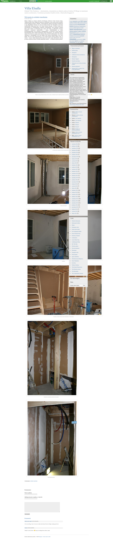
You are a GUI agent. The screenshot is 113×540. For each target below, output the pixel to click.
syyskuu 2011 (74, 211)
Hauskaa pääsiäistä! (76, 66)
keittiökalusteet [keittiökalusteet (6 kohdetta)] (76, 26)
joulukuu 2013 (75, 154)
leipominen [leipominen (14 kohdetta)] (73, 33)
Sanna (26, 527)
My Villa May (75, 244)
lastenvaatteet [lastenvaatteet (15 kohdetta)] (73, 31)
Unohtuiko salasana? (48, 1)
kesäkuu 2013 (74, 167)
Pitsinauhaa (74, 250)
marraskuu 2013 (75, 156)
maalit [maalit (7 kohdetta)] (77, 33)
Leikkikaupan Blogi (76, 242)
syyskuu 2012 (74, 186)
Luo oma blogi (91, 1)
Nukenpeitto (74, 56)
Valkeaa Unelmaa (75, 265)
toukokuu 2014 (75, 144)
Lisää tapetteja (78, 118)
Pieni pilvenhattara (75, 248)
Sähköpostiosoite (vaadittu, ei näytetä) (33, 497)
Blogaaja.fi (40, 536)
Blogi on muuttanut (76, 48)
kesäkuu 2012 (74, 192)
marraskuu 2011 (75, 207)
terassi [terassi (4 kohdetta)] (79, 41)
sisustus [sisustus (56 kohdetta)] (73, 39)
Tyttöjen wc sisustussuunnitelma (76, 129)
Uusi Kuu (74, 263)
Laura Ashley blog (75, 239)
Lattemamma (74, 237)
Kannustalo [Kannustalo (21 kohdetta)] (81, 24)
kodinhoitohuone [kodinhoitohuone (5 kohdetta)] (83, 26)
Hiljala (73, 225)
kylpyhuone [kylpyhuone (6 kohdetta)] (78, 27)
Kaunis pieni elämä (76, 229)
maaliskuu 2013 (75, 173)
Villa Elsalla (33, 8)
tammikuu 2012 (75, 202)
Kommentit (28, 518)
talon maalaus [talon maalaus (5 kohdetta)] (72, 41)
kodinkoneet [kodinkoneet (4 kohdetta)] (71, 27)
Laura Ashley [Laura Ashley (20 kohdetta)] (82, 31)
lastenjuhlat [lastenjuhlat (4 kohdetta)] (84, 29)
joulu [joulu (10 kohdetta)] (81, 23)
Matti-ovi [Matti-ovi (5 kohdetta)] (71, 34)
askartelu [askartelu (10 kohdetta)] (75, 21)
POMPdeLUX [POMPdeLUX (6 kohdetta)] (72, 36)
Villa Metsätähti (75, 271)
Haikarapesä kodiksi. (76, 223)
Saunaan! (77, 126)
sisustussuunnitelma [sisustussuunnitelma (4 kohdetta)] (80, 39)
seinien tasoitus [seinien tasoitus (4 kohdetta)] (78, 37)
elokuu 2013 (74, 163)
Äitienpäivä (74, 52)
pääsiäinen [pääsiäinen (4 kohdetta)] (71, 37)
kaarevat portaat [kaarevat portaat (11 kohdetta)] (74, 24)
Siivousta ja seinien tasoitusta (36, 17)
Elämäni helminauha (76, 221)
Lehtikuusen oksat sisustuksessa (78, 54)
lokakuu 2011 (74, 209)
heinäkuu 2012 (75, 190)
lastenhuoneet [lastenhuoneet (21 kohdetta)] (78, 29)
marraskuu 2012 (75, 181)
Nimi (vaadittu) (28, 492)
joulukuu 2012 (75, 179)
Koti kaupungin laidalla (76, 231)
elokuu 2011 (74, 213)
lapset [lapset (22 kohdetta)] (71, 29)
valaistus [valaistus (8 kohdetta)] (82, 41)
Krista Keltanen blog (76, 233)
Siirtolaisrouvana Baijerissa (77, 258)
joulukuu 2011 (75, 205)
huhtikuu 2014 (75, 146)
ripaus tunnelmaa (75, 256)
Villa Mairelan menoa (76, 269)
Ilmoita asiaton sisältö (46, 536)
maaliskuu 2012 (75, 198)
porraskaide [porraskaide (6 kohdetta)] (77, 36)
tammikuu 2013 (75, 177)
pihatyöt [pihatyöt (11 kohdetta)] (83, 34)
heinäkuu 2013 (75, 165)
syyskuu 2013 (74, 160)
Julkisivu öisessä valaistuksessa (77, 112)
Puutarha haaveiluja (76, 61)
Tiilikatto (77, 122)
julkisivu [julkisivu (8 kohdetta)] (85, 22)
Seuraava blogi (96, 1)
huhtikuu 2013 (75, 171)
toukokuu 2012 (75, 194)
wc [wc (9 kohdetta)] (78, 42)
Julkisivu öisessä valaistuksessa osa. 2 (77, 133)
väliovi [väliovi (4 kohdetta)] (77, 42)
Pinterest (71, 102)
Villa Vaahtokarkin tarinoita (77, 273)
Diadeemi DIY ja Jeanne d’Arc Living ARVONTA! (78, 69)
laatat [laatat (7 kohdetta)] (82, 27)
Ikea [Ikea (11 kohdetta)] (79, 23)
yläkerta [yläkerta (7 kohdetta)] (81, 42)
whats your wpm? (28, 521)
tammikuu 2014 (75, 152)
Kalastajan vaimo (75, 227)
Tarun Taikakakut (75, 260)
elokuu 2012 (74, 188)
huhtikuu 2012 (75, 196)
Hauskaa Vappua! (75, 58)
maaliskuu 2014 (75, 148)
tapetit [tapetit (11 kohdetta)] (76, 41)
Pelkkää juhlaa (75, 50)
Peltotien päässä (75, 246)
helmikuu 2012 (75, 200)
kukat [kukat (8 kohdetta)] (75, 27)
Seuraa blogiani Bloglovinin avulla (77, 104)
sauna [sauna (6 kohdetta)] (74, 37)
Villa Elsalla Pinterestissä (77, 267)
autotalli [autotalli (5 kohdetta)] (78, 21)
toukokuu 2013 (75, 169)
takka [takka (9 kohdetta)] (84, 39)
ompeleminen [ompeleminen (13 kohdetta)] (76, 34)
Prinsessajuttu (74, 254)
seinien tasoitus (33, 481)
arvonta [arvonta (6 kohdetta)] (71, 21)
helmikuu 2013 (75, 175)
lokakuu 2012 (74, 184)
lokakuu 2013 (74, 158)
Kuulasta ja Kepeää (76, 235)
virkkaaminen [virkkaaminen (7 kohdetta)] (72, 42)
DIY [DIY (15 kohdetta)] (82, 21)
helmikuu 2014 (75, 150)
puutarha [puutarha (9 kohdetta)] (82, 36)
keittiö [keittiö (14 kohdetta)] (71, 26)
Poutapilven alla (75, 252)
